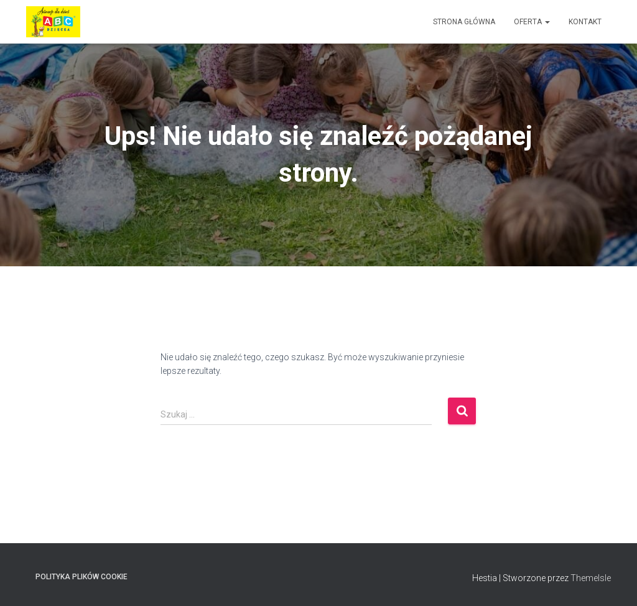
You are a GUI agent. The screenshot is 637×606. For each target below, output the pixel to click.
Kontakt (585, 21)
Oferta (532, 21)
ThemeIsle (590, 578)
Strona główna (464, 21)
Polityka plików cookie (81, 576)
